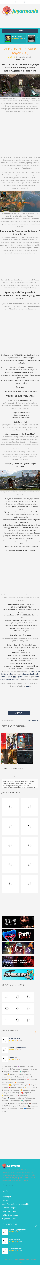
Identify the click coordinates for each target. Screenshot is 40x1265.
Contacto (5, 1200)
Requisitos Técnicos (9, 1219)
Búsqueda (15, 2)
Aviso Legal (6, 1196)
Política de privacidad (10, 1215)
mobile (11, 720)
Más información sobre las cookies (15, 1204)
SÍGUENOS (24, 2)
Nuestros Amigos (9, 1208)
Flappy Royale (16, 677)
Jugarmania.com (22, 1259)
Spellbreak (34, 674)
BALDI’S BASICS (17, 36)
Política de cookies (9, 1211)
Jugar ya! (19, 713)
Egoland (26, 674)
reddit (28, 686)
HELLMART (13, 1057)
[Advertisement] (21, 21)
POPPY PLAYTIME (15, 1249)
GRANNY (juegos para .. (18, 1048)
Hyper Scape (5, 677)
